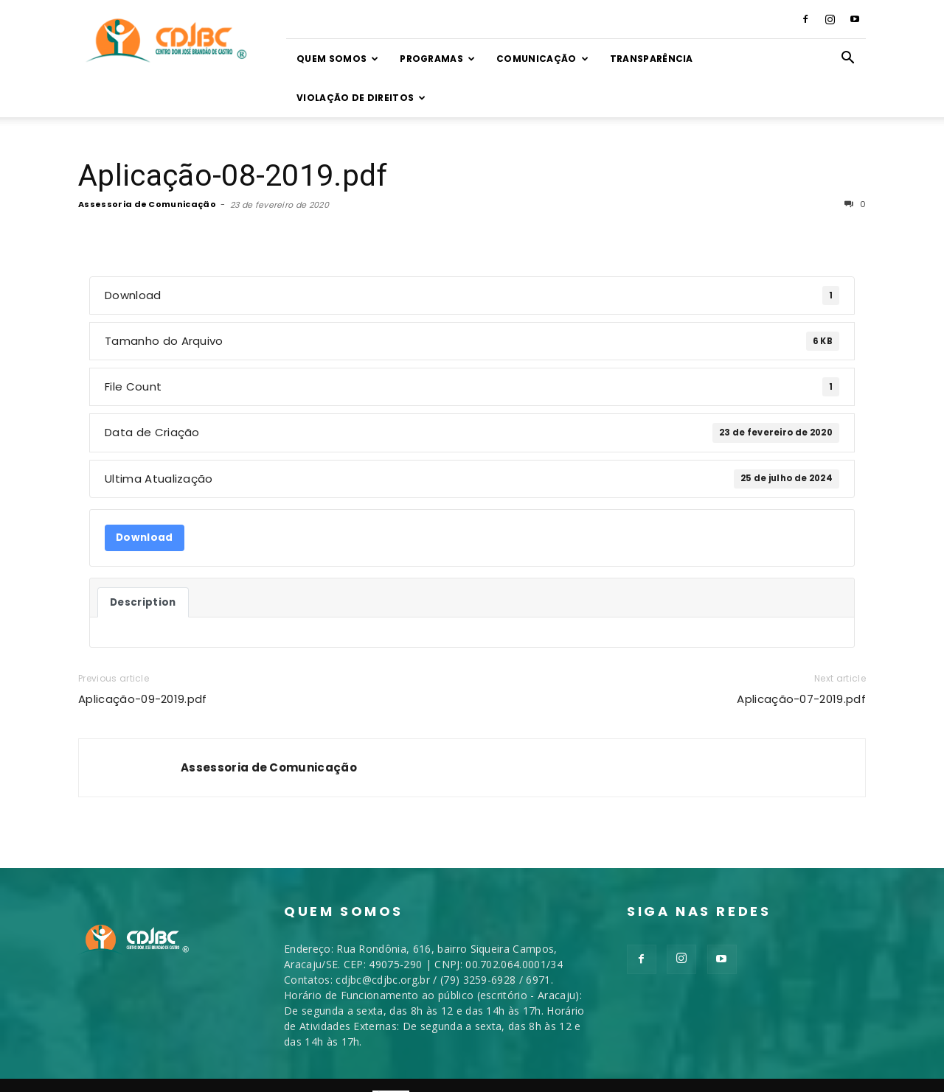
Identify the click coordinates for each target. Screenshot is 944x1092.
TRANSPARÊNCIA (651, 58)
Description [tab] (143, 563)
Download (144, 498)
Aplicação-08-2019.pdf (233, 136)
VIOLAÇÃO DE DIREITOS (361, 97)
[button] (848, 59)
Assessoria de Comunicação (147, 165)
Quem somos (337, 58)
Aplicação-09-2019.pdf (142, 660)
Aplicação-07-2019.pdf (801, 660)
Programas (437, 58)
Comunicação (542, 58)
